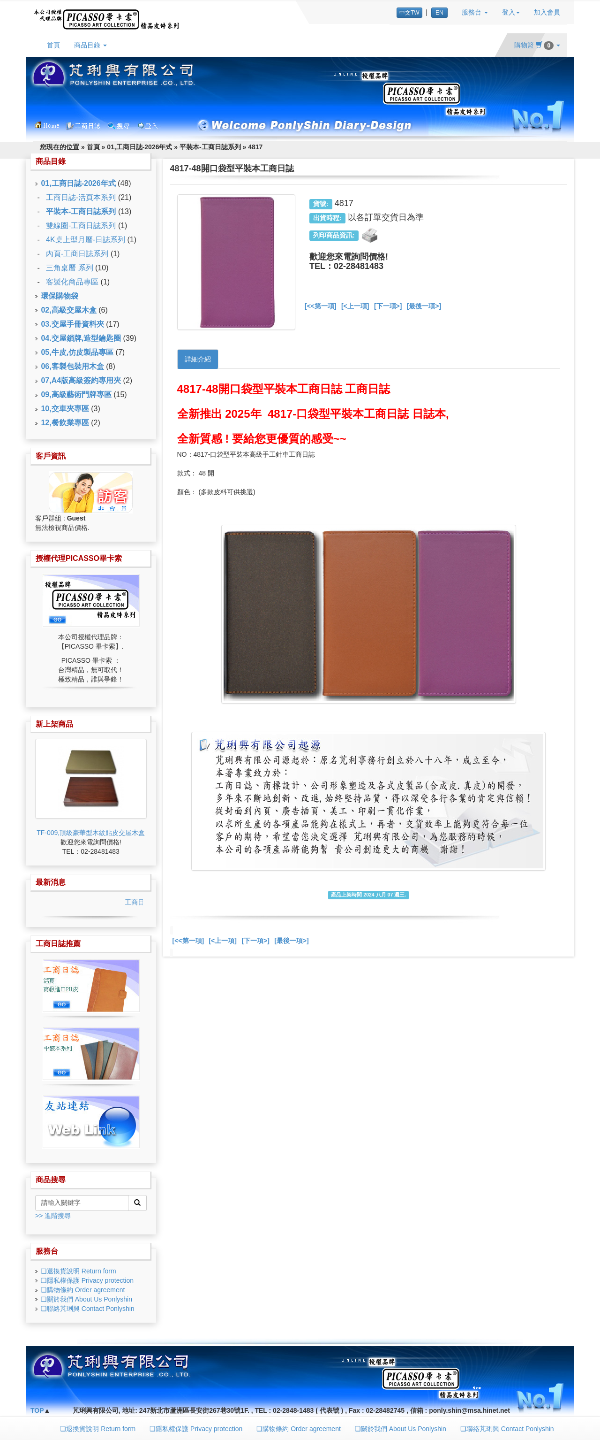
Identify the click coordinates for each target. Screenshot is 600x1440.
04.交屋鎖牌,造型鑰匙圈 (81, 338)
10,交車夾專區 (65, 409)
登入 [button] (511, 12)
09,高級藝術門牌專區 (76, 394)
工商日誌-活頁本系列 (81, 197)
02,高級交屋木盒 (68, 310)
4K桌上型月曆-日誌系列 (85, 240)
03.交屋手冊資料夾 (72, 324)
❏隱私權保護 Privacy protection (87, 1280)
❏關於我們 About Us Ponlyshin (86, 1299)
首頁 (53, 45)
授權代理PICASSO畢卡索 (79, 558)
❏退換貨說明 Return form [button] (97, 1428)
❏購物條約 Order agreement (83, 1290)
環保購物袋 (59, 296)
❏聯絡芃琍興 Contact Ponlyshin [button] (507, 1428)
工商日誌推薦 (58, 944)
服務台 (47, 1251)
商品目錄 (51, 161)
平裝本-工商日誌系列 (210, 147)
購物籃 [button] (537, 45)
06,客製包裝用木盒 (72, 366)
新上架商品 (54, 724)
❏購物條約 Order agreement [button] (298, 1428)
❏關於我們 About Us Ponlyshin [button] (400, 1428)
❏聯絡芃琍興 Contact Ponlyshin (88, 1308)
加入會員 (547, 12)
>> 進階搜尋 (53, 1215)
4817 (255, 147)
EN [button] (439, 12)
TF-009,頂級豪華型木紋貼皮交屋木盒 (91, 832)
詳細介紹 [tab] (198, 359)
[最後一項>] (424, 306)
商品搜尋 (51, 1180)
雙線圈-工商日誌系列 (81, 226)
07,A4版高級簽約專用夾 (81, 380)
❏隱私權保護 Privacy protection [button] (196, 1428)
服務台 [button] (475, 12)
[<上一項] (355, 306)
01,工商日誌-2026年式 (139, 147)
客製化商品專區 (72, 282)
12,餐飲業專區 (65, 423)
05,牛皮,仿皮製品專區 (77, 352)
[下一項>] (388, 306)
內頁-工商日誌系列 (77, 254)
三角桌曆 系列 (69, 268)
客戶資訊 (51, 456)
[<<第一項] (321, 306)
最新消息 (51, 882)
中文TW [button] (409, 12)
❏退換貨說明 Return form (78, 1271)
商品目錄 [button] (90, 45)
